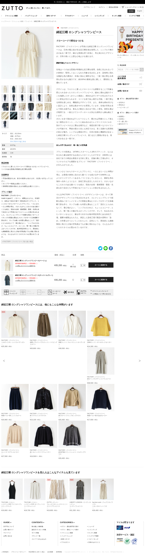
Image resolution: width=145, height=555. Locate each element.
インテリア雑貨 (134, 16)
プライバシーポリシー (18, 552)
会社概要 (50, 552)
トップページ (5, 21)
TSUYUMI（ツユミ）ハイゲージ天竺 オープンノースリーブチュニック (34, 504)
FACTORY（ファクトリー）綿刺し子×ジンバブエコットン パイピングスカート (43, 342)
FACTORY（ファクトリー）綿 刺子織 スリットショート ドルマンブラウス (72, 452)
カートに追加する (101, 265)
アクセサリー (69, 16)
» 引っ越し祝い (122, 121)
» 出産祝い (121, 119)
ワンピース (28, 21)
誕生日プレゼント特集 (39, 529)
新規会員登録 (113, 7)
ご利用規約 (5, 552)
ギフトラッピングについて (100, 291)
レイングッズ (99, 16)
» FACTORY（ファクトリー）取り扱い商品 (17, 241)
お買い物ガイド (130, 84)
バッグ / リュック (31, 16)
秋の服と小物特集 (37, 526)
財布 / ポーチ (51, 16)
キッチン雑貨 (116, 16)
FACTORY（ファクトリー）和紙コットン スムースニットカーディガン (71, 342)
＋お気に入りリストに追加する (25, 266)
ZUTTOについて (89, 7)
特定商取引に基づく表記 (37, 552)
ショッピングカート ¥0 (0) (134, 7)
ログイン (102, 7)
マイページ (7, 533)
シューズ (85, 16)
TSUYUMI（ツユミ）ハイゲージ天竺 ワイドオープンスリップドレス (11, 504)
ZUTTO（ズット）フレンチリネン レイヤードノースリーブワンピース (57, 504)
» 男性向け (121, 105)
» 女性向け (121, 102)
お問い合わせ (130, 91)
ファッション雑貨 (11, 16)
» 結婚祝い (121, 116)
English (139, 11)
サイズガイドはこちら (18, 141)
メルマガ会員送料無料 (130, 77)
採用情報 (59, 552)
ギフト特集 (35, 533)
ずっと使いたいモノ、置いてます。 (38, 8)
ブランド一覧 (36, 536)
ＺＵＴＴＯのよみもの (39, 539)
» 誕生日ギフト (122, 124)
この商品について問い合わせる (101, 294)
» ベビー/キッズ (123, 107)
